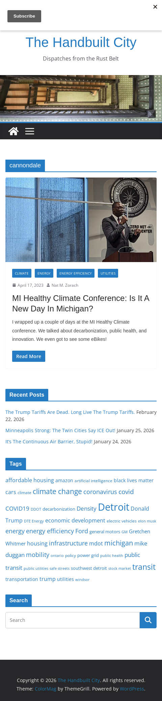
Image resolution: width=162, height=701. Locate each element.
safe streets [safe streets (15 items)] (60, 568)
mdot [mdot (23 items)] (96, 543)
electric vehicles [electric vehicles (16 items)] (122, 520)
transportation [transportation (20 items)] (21, 579)
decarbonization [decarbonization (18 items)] (59, 509)
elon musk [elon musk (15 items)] (147, 520)
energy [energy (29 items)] (15, 531)
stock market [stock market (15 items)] (119, 568)
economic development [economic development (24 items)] (75, 520)
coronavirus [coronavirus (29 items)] (100, 492)
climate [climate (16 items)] (24, 492)
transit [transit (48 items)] (144, 566)
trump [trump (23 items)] (47, 579)
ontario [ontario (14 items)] (57, 555)
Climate (22, 273)
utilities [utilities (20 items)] (65, 579)
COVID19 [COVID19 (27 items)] (17, 508)
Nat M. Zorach (65, 285)
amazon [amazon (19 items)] (64, 480)
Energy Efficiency (75, 273)
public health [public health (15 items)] (111, 555)
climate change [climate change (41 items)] (57, 491)
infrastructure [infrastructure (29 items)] (68, 543)
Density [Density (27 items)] (87, 508)
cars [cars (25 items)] (10, 492)
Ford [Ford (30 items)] (81, 531)
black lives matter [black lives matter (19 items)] (134, 480)
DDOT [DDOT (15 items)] (36, 509)
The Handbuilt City (80, 42)
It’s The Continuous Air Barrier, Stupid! (48, 441)
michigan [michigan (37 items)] (118, 542)
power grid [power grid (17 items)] (88, 555)
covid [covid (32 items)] (126, 491)
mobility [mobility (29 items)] (37, 555)
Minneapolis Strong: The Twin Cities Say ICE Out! (60, 430)
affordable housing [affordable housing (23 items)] (29, 480)
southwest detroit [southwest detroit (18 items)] (89, 568)
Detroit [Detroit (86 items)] (113, 507)
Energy (44, 273)
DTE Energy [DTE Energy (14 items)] (34, 521)
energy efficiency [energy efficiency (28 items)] (50, 531)
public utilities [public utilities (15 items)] (36, 568)
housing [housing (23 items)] (37, 543)
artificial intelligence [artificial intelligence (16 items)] (93, 480)
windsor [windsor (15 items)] (82, 579)
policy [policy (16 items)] (70, 555)
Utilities (108, 273)
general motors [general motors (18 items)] (104, 532)
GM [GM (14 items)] (125, 532)
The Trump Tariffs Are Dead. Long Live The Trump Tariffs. (70, 412)
